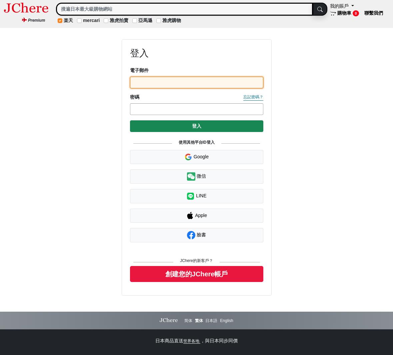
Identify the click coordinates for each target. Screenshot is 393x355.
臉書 (196, 235)
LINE (196, 196)
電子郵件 (139, 70)
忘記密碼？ (253, 97)
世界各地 (191, 341)
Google (196, 157)
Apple (196, 216)
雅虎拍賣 (119, 20)
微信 (196, 176)
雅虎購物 (171, 20)
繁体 (199, 320)
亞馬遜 (145, 20)
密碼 (134, 97)
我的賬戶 (340, 6)
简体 (188, 320)
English (226, 320)
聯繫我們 (373, 13)
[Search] (184, 9)
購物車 (344, 13)
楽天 (68, 20)
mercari (91, 20)
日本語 (211, 320)
